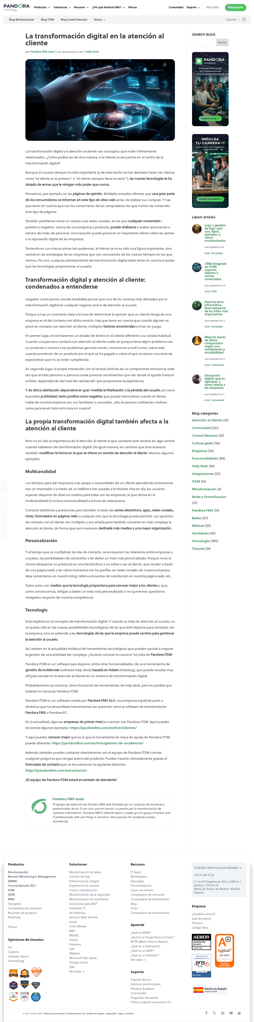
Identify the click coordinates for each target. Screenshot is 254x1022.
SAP (72, 949)
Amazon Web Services (83, 917)
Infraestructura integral (84, 881)
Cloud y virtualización (83, 890)
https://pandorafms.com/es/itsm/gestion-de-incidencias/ (97, 743)
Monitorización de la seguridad (89, 895)
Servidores (200, 533)
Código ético (200, 928)
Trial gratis (14, 904)
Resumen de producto (22, 913)
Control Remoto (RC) (22, 886)
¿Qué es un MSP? (142, 951)
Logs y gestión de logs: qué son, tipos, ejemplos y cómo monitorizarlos (215, 233)
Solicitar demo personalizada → (217, 868)
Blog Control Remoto (74, 19)
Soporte (191, 7)
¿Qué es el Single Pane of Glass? (152, 937)
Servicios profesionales (146, 984)
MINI (11, 899)
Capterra (13, 952)
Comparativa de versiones (25, 908)
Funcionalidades (205, 458)
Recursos (79, 7)
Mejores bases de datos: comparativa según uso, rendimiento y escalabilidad (215, 345)
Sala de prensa (201, 919)
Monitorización (204, 489)
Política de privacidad (54, 1014)
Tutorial (198, 549)
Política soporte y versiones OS (151, 1002)
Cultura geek (202, 443)
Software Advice (18, 956)
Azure (73, 922)
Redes (196, 518)
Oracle (73, 940)
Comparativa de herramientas (150, 899)
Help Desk (92, 52)
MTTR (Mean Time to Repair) (149, 942)
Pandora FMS (202, 511)
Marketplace (139, 877)
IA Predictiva (77, 913)
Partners (197, 923)
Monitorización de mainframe (88, 899)
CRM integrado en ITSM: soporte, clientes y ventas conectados (215, 271)
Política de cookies (95, 1014)
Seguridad (111, 1014)
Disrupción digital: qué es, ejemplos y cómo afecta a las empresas (215, 382)
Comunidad (176, 7)
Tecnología (217, 253)
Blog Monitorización (21, 19)
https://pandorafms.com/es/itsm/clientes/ (103, 728)
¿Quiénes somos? (204, 914)
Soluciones (60, 7)
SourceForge (16, 961)
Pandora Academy (143, 989)
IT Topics (136, 872)
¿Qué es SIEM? (141, 933)
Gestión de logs (79, 877)
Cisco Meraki (77, 926)
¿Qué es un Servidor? (145, 955)
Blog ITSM (47, 19)
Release (198, 526)
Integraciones (203, 474)
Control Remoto (204, 436)
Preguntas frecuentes (144, 998)
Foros (134, 908)
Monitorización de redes (85, 872)
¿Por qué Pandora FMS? (106, 7)
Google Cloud (78, 962)
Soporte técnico (141, 980)
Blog (134, 904)
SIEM (11, 895)
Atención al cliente (207, 420)
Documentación (141, 886)
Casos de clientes (142, 890)
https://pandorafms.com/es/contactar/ (56, 771)
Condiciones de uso (76, 1014)
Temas (98, 19)
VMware (74, 953)
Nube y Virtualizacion (209, 497)
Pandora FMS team (42, 52)
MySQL (74, 935)
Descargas (137, 881)
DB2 (71, 967)
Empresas (199, 451)
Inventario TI (77, 908)
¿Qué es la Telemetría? (145, 946)
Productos (40, 7)
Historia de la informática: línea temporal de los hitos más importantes (216, 308)
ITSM (214, 291)
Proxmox (75, 944)
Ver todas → (77, 971)
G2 (10, 947)
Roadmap (14, 917)
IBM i (72, 931)
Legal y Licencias (126, 1014)
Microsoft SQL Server (83, 958)
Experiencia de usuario (84, 886)
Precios (132, 7)
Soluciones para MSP (83, 904)
